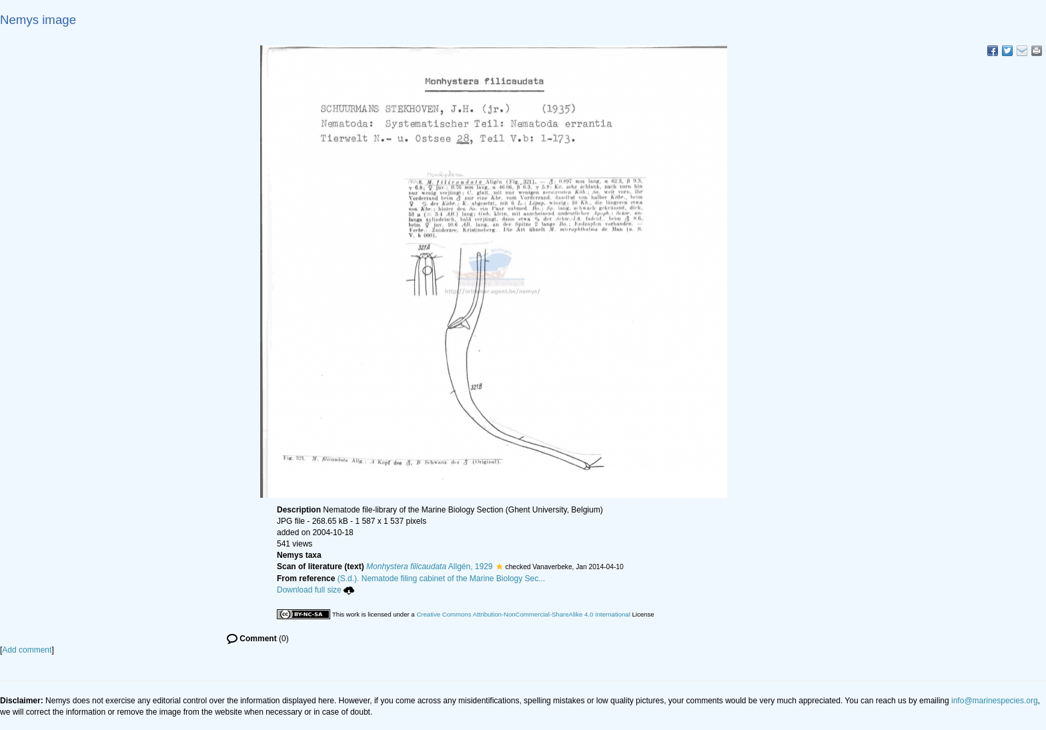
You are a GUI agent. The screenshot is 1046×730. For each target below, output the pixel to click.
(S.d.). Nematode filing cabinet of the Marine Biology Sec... (442, 578)
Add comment (26, 650)
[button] (499, 566)
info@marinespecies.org (994, 700)
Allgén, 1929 (429, 566)
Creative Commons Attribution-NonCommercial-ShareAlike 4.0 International (523, 614)
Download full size (315, 590)
